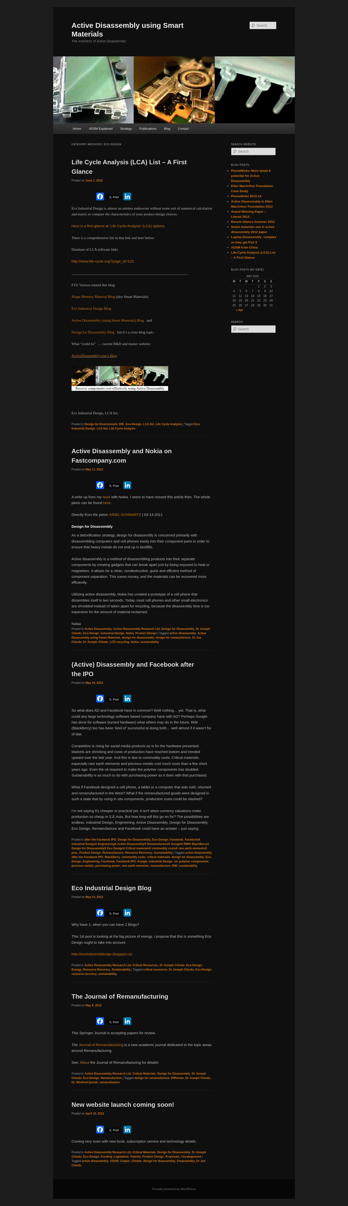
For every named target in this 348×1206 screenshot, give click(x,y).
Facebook (176, 839)
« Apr (239, 310)
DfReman (177, 1078)
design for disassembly (138, 637)
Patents (135, 1156)
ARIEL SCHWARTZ (125, 515)
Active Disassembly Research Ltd (136, 629)
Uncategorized (191, 1156)
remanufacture (160, 865)
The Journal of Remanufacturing (120, 996)
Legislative (121, 1156)
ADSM (114, 1161)
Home (77, 128)
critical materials (158, 857)
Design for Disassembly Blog (93, 332)
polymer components (193, 861)
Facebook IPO (126, 861)
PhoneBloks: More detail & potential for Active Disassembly (251, 176)
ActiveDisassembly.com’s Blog (94, 356)
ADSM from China (244, 247)
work (106, 497)
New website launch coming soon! (123, 1104)
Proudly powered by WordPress (174, 1189)
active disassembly (182, 633)
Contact (183, 128)
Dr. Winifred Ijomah (85, 1082)
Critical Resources (145, 965)
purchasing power (107, 865)
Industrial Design (112, 633)
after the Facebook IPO (100, 839)
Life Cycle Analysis (169, 424)
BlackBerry (112, 857)
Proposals (173, 1156)
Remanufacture (112, 852)
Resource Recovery (138, 852)
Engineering (91, 861)
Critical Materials (144, 1073)
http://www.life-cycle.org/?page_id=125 (103, 261)
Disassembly (186, 1161)
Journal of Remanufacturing (101, 1045)
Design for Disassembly (177, 629)
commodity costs (133, 857)
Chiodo (136, 1161)
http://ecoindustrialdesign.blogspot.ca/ (102, 954)
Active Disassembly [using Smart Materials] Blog (108, 320)
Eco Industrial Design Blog (112, 888)
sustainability (149, 642)
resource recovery (84, 974)
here (106, 503)
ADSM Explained (100, 128)
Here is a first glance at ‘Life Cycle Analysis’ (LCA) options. (119, 226)
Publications (147, 128)
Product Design (146, 633)
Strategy (126, 128)
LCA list (148, 424)
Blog (167, 128)
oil (175, 861)
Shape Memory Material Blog (93, 297)
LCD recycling (119, 642)
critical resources (155, 969)
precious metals (83, 865)
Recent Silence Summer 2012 (253, 222)
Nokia (130, 633)
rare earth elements (135, 865)
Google (142, 861)
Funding (106, 1156)
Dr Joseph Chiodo (95, 642)
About (85, 1062)
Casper (125, 1161)
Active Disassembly (98, 629)
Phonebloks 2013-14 (246, 196)
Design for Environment (100, 424)
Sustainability (163, 852)
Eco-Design (133, 424)
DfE (121, 424)
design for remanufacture (173, 637)
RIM (174, 865)
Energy (76, 969)
